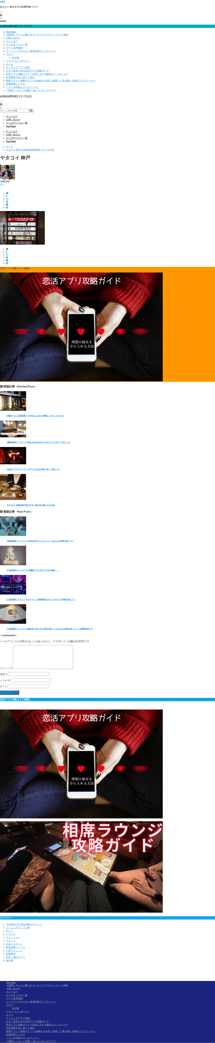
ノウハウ (11, 934)
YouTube (11, 31)
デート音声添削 (14, 47)
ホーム (9, 64)
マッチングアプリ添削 (18, 67)
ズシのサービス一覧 (16, 44)
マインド (11, 940)
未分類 (15, 57)
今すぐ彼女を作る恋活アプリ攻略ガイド (27, 70)
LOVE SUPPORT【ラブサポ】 (16, 96)
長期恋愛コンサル (15, 83)
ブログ (9, 54)
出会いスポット (14, 943)
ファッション (13, 937)
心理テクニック (14, 950)
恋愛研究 (11, 953)
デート (9, 930)
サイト (3, 686)
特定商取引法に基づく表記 (20, 77)
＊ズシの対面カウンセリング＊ (22, 87)
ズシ (2, 184)
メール (5, 680)
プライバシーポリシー (18, 60)
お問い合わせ (13, 37)
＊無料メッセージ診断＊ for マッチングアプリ (31, 90)
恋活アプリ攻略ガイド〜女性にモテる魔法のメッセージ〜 (37, 73)
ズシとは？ (12, 41)
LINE (2, 1)
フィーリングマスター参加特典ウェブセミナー (31, 51)
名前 (4, 674)
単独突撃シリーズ (15, 947)
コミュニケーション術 (18, 927)
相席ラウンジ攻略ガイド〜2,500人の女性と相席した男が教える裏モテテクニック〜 (51, 80)
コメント (6, 668)
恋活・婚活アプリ (15, 957)
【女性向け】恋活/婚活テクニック (24, 924)
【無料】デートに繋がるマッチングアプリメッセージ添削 (37, 34)
